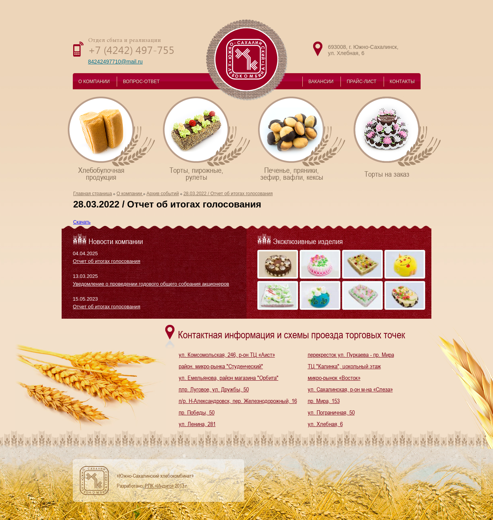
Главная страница (92, 193)
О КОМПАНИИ (94, 81)
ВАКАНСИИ (321, 81)
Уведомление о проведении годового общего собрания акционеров (151, 284)
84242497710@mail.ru (115, 62)
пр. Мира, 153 (324, 400)
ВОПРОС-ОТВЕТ (141, 81)
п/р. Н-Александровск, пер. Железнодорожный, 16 (238, 400)
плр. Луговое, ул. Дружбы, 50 (214, 389)
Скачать (82, 222)
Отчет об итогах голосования (106, 261)
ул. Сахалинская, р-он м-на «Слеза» (350, 389)
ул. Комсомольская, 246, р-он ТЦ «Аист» (227, 354)
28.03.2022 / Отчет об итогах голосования (228, 193)
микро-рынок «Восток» (334, 377)
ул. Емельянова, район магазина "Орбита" (228, 377)
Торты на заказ (398, 136)
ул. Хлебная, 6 (325, 423)
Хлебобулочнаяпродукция (112, 138)
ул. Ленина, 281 (197, 423)
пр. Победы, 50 (197, 412)
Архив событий (162, 193)
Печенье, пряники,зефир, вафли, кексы (302, 138)
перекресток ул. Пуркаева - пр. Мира (351, 354)
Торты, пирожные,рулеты (207, 138)
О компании (129, 193)
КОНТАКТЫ (402, 81)
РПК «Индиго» (159, 486)
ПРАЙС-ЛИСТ (361, 81)
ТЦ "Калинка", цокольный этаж (344, 366)
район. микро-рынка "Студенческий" (221, 366)
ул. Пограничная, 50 (331, 412)
